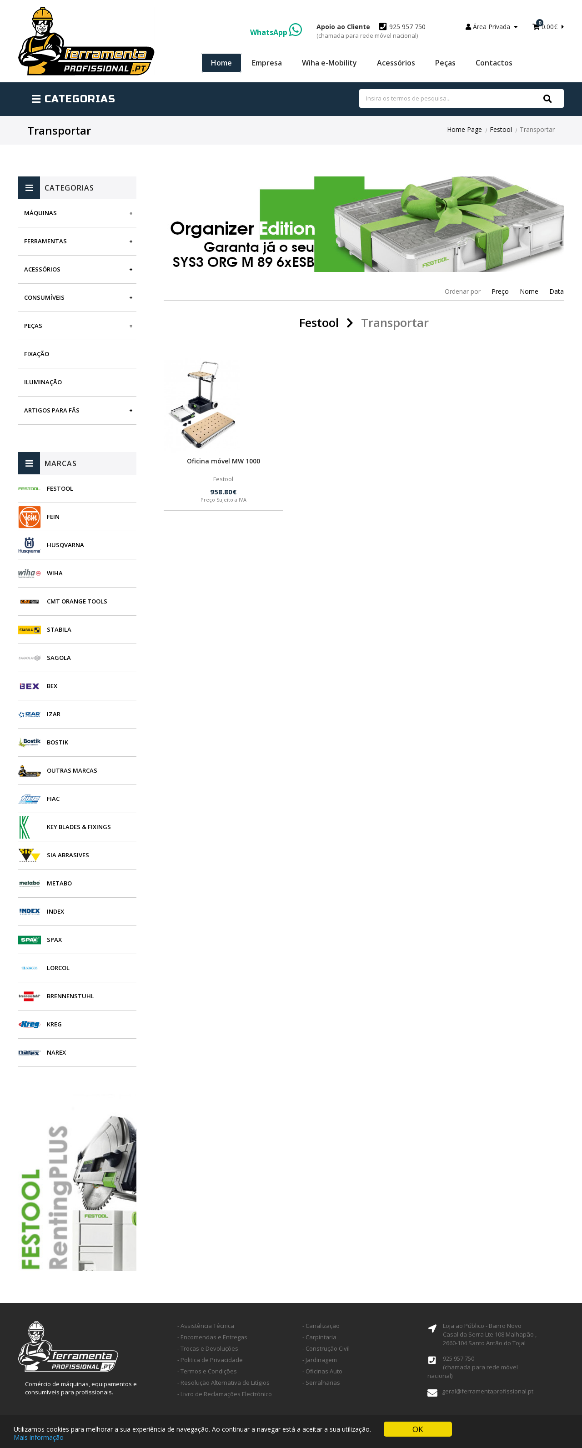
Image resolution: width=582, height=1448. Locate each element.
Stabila (59, 629)
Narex (56, 1052)
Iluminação (43, 382)
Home (221, 63)
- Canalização (321, 1326)
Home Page (464, 129)
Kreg (54, 1024)
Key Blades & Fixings (79, 827)
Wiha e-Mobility (329, 63)
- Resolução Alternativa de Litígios (223, 1382)
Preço (500, 291)
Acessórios (396, 63)
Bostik (57, 742)
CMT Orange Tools (77, 601)
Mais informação (39, 1438)
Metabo (59, 883)
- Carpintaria (319, 1337)
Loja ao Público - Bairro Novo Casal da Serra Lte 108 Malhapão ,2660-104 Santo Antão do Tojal (490, 1334)
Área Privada (492, 26)
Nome (529, 291)
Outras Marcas (72, 770)
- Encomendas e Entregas (212, 1337)
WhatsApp (276, 32)
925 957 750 (371, 31)
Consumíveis (44, 297)
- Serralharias (321, 1382)
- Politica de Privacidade (210, 1360)
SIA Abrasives (68, 855)
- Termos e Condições (207, 1371)
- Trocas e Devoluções (207, 1348)
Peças (445, 63)
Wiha (55, 573)
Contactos (494, 63)
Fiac (53, 798)
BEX (52, 686)
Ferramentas (45, 241)
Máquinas (40, 213)
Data (556, 291)
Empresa (267, 63)
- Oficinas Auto (322, 1371)
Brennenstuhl (70, 996)
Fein (53, 517)
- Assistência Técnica (205, 1326)
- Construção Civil (326, 1348)
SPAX (54, 939)
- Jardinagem (319, 1360)
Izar (53, 714)
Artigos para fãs (52, 410)
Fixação (36, 354)
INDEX (55, 911)
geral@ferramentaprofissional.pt (487, 1391)
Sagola (59, 658)
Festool (501, 129)
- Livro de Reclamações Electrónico (224, 1394)
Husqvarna (65, 545)
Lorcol (58, 968)
